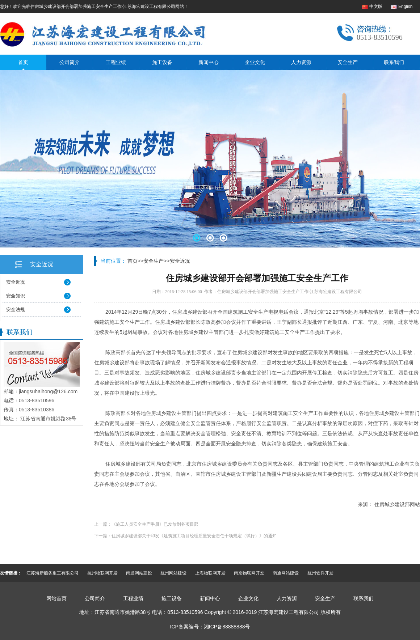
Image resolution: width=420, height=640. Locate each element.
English (405, 6)
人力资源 (301, 62)
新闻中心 (208, 62)
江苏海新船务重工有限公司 (52, 573)
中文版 (375, 6)
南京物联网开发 (249, 573)
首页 (23, 62)
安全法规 (15, 309)
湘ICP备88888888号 (227, 627)
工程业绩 (116, 62)
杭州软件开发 (320, 573)
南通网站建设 (139, 573)
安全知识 (15, 295)
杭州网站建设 (173, 573)
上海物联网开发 (210, 573)
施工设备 (162, 62)
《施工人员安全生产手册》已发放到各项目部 (155, 524)
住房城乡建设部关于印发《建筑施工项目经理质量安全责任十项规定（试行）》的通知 (194, 535)
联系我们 (394, 62)
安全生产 (347, 62)
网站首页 (56, 598)
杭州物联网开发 (102, 573)
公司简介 (69, 62)
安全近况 (41, 264)
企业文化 (255, 62)
